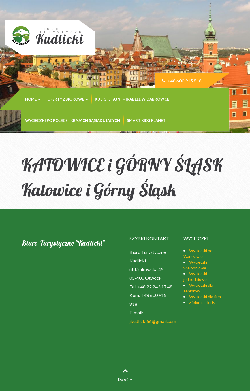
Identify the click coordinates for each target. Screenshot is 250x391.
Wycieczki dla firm (205, 296)
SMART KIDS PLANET (146, 120)
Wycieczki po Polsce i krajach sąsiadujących (72, 120)
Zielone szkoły (202, 302)
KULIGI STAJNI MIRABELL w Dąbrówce (132, 99)
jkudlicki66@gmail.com (152, 321)
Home (32, 99)
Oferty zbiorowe (67, 99)
